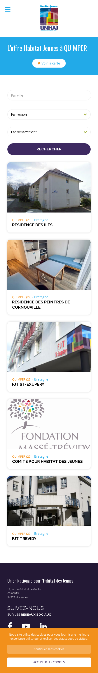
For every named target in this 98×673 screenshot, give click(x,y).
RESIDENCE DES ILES (32, 225)
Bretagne (41, 220)
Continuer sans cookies (49, 649)
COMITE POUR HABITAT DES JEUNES (47, 461)
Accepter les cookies (49, 662)
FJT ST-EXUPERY (28, 384)
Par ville (17, 95)
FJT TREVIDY (24, 538)
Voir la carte (51, 63)
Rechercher (49, 149)
